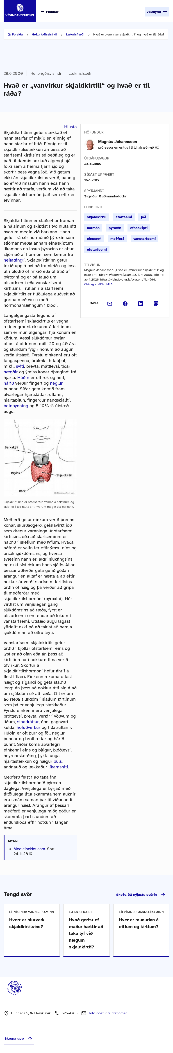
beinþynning (16, 406)
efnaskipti (139, 228)
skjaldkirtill (97, 217)
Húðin (23, 377)
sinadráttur (28, 722)
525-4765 (69, 1013)
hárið (9, 383)
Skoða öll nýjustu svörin (141, 894)
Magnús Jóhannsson (117, 141)
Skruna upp (19, 1038)
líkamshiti (58, 767)
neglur (56, 383)
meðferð (117, 238)
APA (101, 284)
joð (143, 217)
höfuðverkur (28, 727)
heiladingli (14, 260)
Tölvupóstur (107, 1013)
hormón (93, 228)
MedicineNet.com (29, 848)
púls (58, 761)
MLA (109, 284)
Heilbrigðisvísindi (44, 34)
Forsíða (17, 34)
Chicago (90, 284)
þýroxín (115, 228)
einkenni (94, 238)
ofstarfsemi (97, 249)
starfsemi (124, 217)
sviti (20, 366)
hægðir (11, 372)
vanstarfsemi (144, 238)
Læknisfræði (75, 34)
